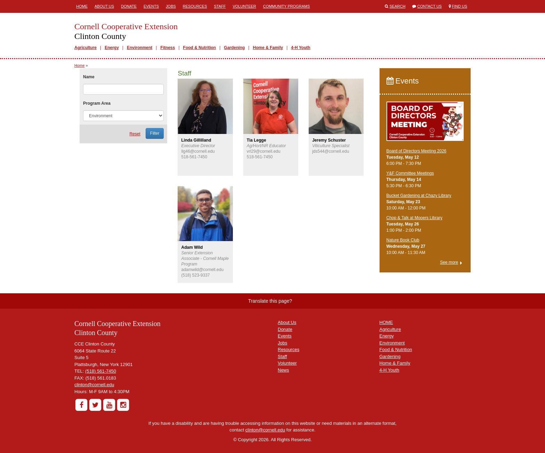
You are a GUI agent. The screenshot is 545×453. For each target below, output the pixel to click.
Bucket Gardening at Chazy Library (419, 195)
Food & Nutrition (199, 47)
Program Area (97, 103)
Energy (112, 47)
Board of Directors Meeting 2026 (417, 151)
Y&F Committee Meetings (410, 173)
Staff (220, 6)
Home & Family (268, 47)
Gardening (234, 47)
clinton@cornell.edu (94, 384)
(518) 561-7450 (100, 371)
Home (82, 6)
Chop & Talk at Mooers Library (414, 217)
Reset (134, 134)
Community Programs (286, 6)
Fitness (167, 47)
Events (151, 6)
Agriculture (85, 47)
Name (89, 76)
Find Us (459, 6)
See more (449, 262)
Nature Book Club (403, 240)
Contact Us (429, 6)
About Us (104, 6)
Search (398, 6)
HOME (386, 322)
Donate (129, 6)
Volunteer (244, 6)
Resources (195, 6)
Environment (139, 47)
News (283, 370)
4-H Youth (300, 47)
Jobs (171, 6)
